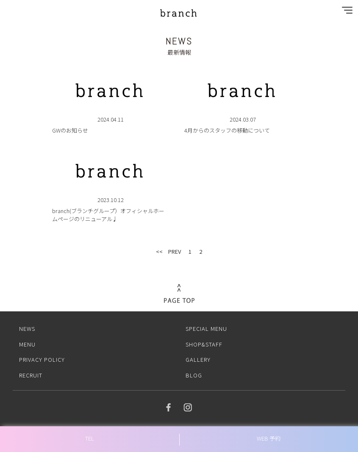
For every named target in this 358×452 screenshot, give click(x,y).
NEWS (27, 328)
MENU (27, 344)
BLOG (194, 375)
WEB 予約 (268, 438)
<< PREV (168, 251)
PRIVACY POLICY (42, 359)
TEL (89, 438)
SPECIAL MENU (206, 328)
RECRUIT (30, 375)
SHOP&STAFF (204, 344)
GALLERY (198, 359)
